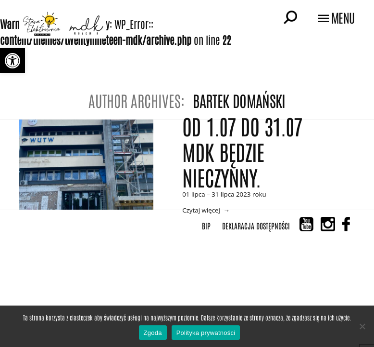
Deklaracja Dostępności (256, 225)
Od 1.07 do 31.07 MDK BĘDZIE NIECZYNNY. (242, 151)
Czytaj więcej (201, 210)
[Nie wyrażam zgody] (362, 326)
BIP (206, 225)
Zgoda (153, 332)
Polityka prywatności (206, 332)
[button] (12, 60)
